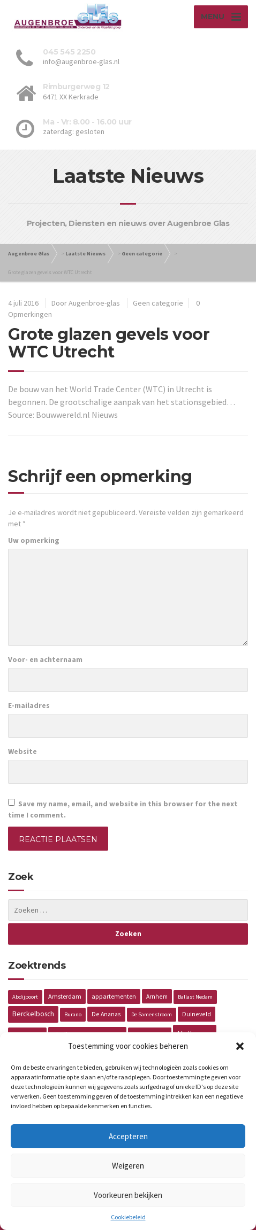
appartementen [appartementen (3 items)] (114, 996)
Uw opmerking (33, 540)
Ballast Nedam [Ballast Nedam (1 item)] (195, 996)
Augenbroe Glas (28, 253)
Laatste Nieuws (85, 253)
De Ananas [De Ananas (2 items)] (106, 1014)
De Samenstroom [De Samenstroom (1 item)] (151, 1014)
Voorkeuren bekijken (128, 1195)
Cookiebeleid (128, 1217)
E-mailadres (29, 705)
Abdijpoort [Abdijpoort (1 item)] (25, 996)
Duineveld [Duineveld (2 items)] (196, 1014)
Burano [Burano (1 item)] (72, 1014)
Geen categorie (142, 253)
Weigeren (128, 1166)
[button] (240, 1046)
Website (22, 751)
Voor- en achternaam (45, 659)
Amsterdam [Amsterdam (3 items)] (64, 996)
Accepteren (128, 1136)
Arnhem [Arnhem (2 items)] (157, 996)
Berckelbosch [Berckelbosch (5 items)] (33, 1013)
